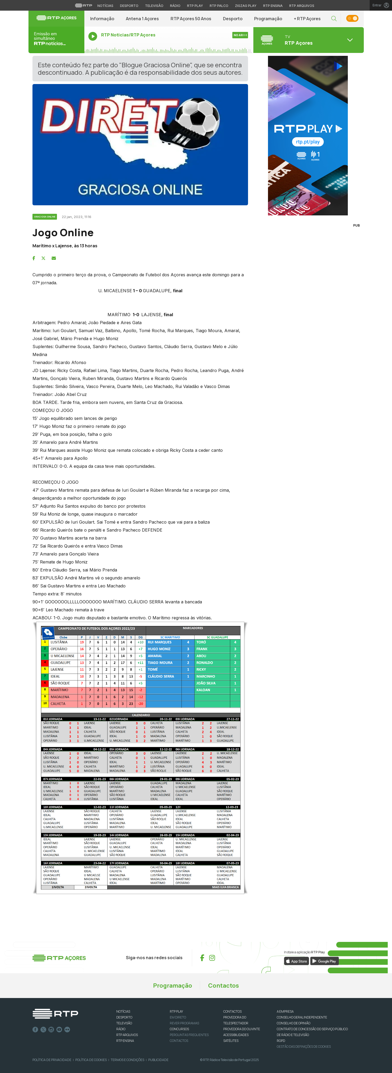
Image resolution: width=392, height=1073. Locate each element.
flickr (67, 1030)
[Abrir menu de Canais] (308, 40)
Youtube (59, 1030)
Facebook (35, 1030)
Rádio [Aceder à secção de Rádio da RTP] (175, 6)
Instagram (51, 1030)
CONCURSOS (179, 1029)
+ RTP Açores (307, 19)
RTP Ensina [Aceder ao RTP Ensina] (273, 6)
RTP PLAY (176, 1011)
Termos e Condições (127, 1060)
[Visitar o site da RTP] (83, 5)
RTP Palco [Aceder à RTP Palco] (219, 6)
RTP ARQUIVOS (127, 1035)
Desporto (232, 19)
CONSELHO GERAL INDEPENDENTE (302, 1017)
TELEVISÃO (124, 1023)
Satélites (230, 1040)
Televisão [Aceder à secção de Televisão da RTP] (154, 6)
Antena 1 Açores (142, 19)
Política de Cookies (91, 1060)
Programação (268, 19)
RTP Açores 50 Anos (191, 19)
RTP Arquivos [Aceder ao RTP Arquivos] (301, 6)
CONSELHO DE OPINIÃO (293, 1023)
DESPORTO (124, 1017)
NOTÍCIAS (123, 1011)
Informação (102, 19)
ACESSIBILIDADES (236, 1035)
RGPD (281, 1040)
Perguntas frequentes (189, 1035)
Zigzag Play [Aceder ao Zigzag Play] (246, 6)
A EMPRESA (285, 1011)
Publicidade (158, 1060)
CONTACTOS (232, 1011)
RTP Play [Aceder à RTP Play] (195, 6)
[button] (334, 19)
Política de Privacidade (51, 1060)
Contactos (223, 986)
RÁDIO (120, 1029)
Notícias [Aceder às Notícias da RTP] (105, 6)
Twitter (43, 1030)
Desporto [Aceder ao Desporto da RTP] (129, 6)
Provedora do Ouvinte (241, 1029)
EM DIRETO (178, 1017)
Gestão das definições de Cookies (304, 1046)
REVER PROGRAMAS (184, 1023)
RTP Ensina (125, 1040)
